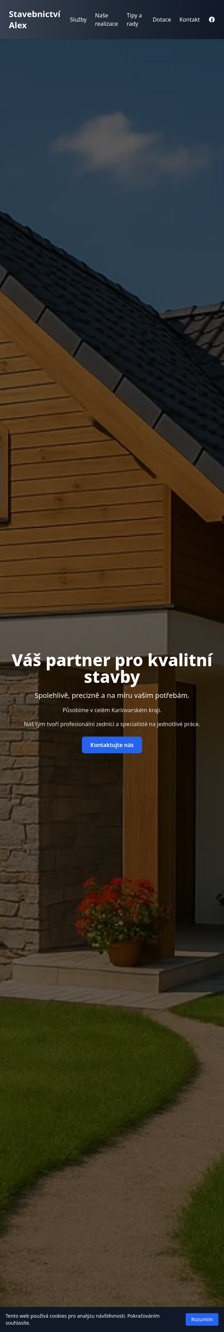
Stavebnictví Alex (35, 19)
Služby (78, 19)
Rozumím (202, 1319)
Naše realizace (106, 19)
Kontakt (189, 19)
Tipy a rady (134, 19)
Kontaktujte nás (111, 745)
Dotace (162, 19)
